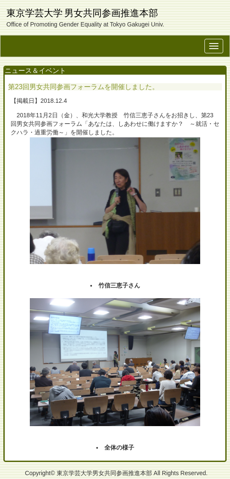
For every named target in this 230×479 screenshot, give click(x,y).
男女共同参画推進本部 (111, 13)
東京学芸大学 (34, 13)
